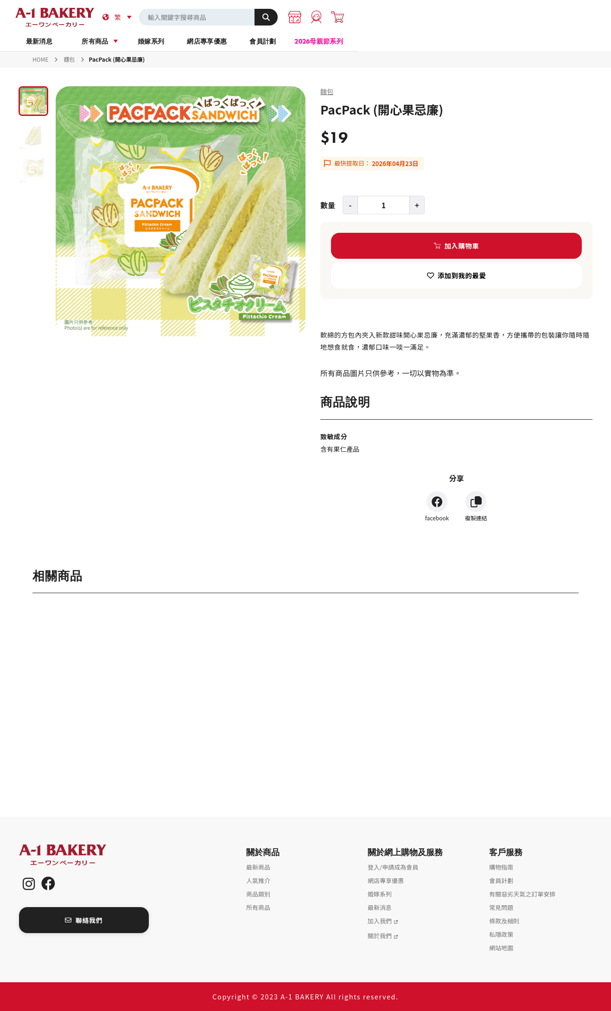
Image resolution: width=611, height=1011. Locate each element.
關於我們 (380, 935)
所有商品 (195, 41)
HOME (40, 59)
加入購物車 (462, 245)
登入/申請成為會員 (393, 867)
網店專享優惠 (342, 41)
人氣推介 (258, 880)
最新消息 (121, 41)
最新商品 (258, 867)
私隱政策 (501, 934)
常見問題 (501, 907)
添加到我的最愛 (462, 275)
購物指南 (501, 867)
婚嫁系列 (268, 41)
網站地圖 (501, 947)
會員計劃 (415, 41)
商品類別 (258, 893)
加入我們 (380, 920)
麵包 (69, 59)
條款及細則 (504, 920)
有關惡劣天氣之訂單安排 (522, 893)
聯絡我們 (83, 920)
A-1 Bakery (74, 855)
